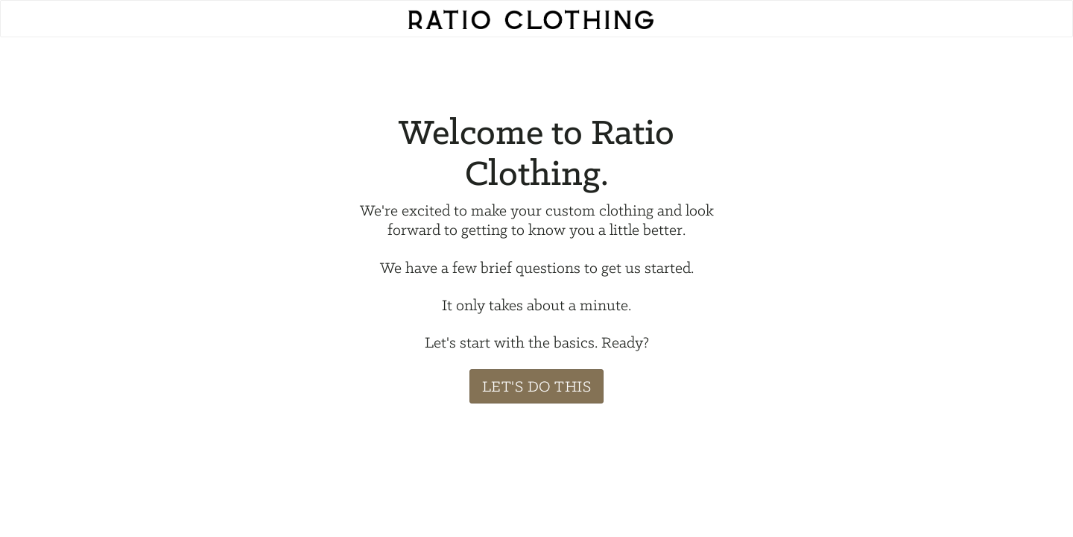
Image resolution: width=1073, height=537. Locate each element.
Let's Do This (537, 386)
